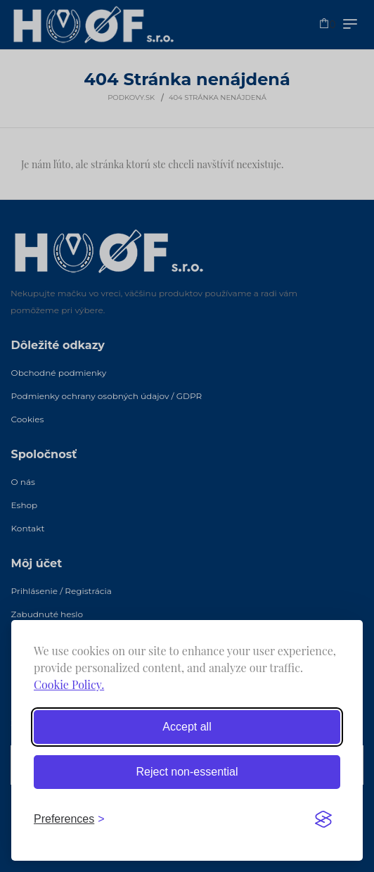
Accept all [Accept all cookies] (186, 727)
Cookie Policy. (69, 684)
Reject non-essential (187, 772)
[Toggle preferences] (69, 819)
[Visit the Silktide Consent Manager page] (323, 819)
